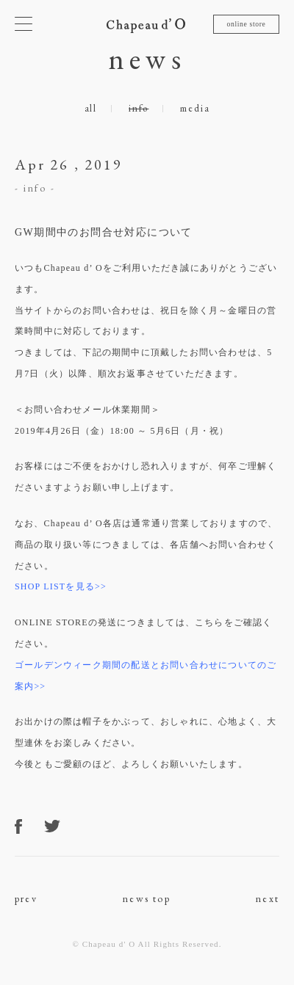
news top (147, 898)
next (267, 898)
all (91, 108)
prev (26, 898)
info (138, 108)
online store (245, 24)
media (194, 108)
